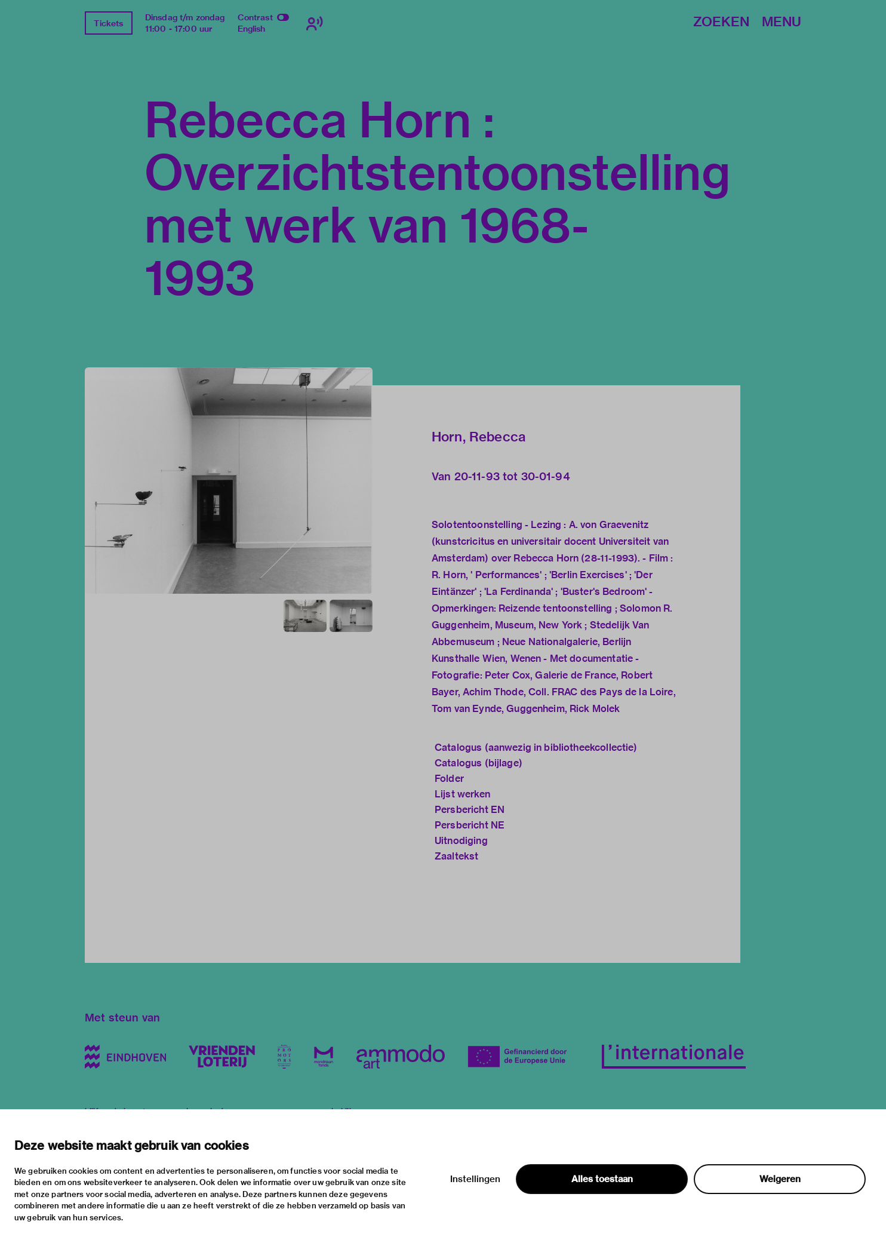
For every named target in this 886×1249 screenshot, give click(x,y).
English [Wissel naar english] (252, 28)
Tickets (108, 23)
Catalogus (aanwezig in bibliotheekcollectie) (536, 747)
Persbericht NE (469, 825)
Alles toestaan (602, 1179)
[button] (229, 480)
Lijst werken (462, 794)
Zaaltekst (456, 856)
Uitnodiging (461, 840)
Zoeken (721, 22)
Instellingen (475, 1179)
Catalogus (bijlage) (478, 763)
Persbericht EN (469, 809)
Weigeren (780, 1179)
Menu (781, 22)
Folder (449, 778)
